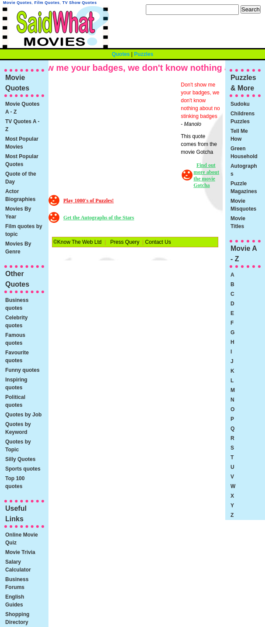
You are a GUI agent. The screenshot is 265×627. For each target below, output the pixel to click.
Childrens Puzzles (243, 118)
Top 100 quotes (14, 482)
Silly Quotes (20, 459)
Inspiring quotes (16, 384)
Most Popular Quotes (21, 160)
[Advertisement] (115, 135)
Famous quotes (15, 339)
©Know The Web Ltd (77, 242)
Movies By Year (18, 213)
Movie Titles (238, 222)
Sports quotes (23, 469)
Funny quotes (22, 370)
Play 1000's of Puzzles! (88, 200)
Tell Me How (239, 135)
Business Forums (16, 583)
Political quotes (15, 401)
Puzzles (143, 54)
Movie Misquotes (243, 205)
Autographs (244, 170)
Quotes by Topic (18, 446)
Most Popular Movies (21, 143)
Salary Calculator (18, 566)
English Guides (14, 601)
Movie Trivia (20, 552)
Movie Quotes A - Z (22, 108)
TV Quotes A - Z (22, 125)
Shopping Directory (17, 618)
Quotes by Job (23, 415)
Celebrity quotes (16, 322)
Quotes (121, 54)
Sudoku (240, 104)
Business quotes (16, 304)
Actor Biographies (20, 195)
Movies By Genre (18, 248)
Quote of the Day (20, 178)
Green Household (244, 152)
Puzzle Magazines (244, 187)
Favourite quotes (17, 357)
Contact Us (158, 242)
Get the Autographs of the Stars (98, 218)
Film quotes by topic (23, 230)
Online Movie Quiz (21, 539)
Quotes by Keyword (18, 428)
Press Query (125, 242)
